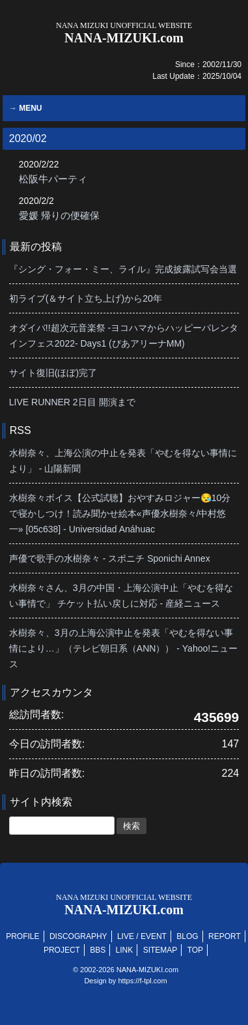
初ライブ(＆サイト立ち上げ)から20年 (85, 298)
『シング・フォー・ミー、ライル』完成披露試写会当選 (123, 269)
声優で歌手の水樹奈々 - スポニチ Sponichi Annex (109, 558)
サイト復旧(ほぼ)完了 (53, 373)
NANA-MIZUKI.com (124, 33)
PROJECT (62, 950)
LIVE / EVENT (142, 936)
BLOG (187, 936)
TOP (195, 950)
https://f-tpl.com (142, 981)
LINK (124, 950)
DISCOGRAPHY (78, 936)
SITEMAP (160, 950)
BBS (97, 950)
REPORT (224, 936)
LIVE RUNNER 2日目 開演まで (72, 402)
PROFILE (22, 936)
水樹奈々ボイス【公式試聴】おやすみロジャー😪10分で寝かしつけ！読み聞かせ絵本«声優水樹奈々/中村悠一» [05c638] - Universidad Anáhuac (120, 513)
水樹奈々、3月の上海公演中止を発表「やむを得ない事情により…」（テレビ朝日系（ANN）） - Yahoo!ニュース (123, 648)
